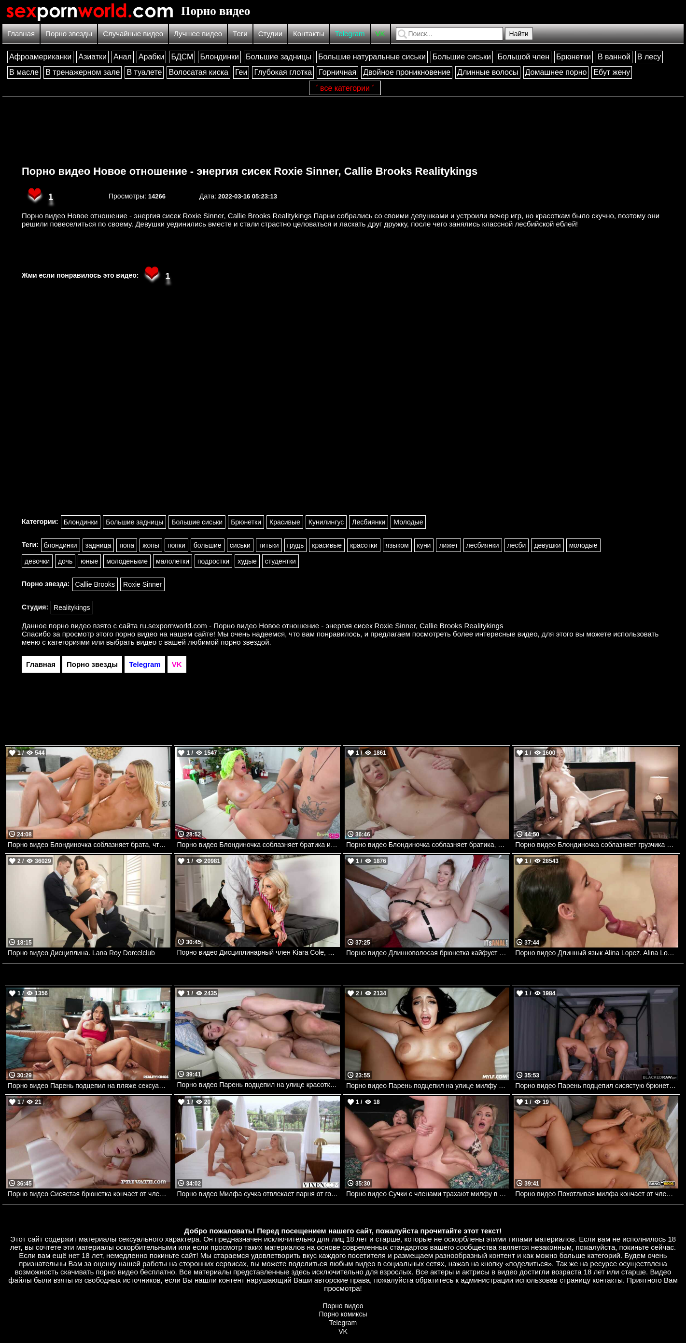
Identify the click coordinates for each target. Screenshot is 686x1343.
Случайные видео (133, 33)
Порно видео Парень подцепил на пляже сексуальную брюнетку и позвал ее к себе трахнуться (89, 1085)
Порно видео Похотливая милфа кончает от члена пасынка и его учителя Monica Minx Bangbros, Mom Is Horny (596, 1194)
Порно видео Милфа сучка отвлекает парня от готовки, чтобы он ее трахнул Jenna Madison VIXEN (258, 1194)
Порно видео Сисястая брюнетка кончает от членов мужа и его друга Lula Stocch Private (89, 1194)
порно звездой (245, 642)
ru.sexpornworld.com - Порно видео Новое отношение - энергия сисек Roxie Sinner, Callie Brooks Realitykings (322, 626)
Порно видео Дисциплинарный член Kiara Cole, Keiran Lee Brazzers (258, 952)
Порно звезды (68, 33)
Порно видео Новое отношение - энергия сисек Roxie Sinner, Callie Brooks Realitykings (249, 171)
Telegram (350, 33)
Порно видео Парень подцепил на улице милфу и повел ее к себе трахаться (427, 1085)
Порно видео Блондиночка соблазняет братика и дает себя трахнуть (258, 844)
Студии (270, 33)
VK (380, 33)
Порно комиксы (343, 1314)
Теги (240, 33)
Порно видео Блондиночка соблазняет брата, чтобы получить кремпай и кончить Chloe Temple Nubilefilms (89, 844)
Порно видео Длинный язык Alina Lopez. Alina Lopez (596, 953)
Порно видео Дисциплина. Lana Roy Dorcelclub (81, 953)
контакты (607, 1280)
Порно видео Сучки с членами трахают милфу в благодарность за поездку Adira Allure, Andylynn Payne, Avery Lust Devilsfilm (427, 1194)
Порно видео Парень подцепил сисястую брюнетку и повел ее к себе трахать (596, 1085)
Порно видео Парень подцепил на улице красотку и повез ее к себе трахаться (258, 1085)
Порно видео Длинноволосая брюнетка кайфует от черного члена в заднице (427, 953)
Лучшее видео (198, 33)
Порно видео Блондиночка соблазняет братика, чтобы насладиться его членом (427, 844)
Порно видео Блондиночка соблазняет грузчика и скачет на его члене (596, 844)
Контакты (308, 33)
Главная (21, 33)
